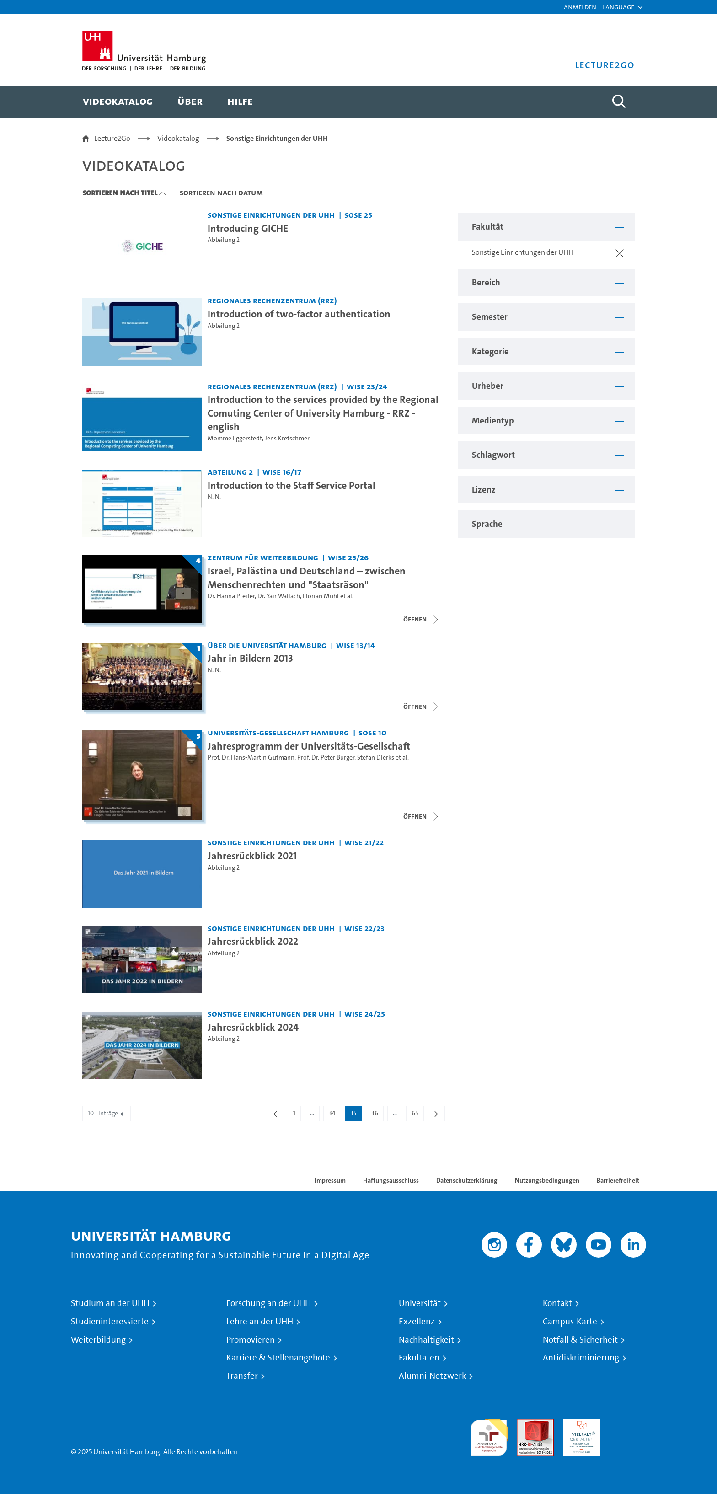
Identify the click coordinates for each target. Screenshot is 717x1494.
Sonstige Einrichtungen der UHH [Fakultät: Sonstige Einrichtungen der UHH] (271, 214)
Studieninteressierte (110, 1322)
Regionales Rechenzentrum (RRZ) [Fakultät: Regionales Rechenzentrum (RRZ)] (272, 300)
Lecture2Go (112, 138)
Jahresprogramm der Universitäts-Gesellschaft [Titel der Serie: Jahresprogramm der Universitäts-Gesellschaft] (309, 746)
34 (335, 1115)
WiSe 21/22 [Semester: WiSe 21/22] (364, 842)
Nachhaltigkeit (426, 1340)
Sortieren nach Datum (221, 192)
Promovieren (250, 1340)
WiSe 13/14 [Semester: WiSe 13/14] (355, 645)
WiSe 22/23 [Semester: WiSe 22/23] (364, 928)
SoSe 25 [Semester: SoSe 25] (358, 214)
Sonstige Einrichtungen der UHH (277, 138)
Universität (420, 1303)
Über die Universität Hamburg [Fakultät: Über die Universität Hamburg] (267, 645)
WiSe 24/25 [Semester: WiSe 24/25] (364, 1013)
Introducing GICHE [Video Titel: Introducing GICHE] (248, 228)
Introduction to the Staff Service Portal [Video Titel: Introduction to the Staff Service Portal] (291, 485)
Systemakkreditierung (627, 1424)
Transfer (242, 1376)
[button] (618, 6)
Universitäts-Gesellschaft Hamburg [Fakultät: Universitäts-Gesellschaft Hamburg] (278, 732)
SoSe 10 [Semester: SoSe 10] (372, 732)
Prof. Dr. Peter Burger (325, 757)
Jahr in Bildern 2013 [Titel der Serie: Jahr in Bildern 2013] (250, 658)
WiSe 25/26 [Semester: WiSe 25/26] (348, 557)
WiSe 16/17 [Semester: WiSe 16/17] (281, 471)
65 (417, 1115)
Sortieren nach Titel (119, 192)
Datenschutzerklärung (467, 1180)
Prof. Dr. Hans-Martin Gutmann (251, 757)
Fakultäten (419, 1358)
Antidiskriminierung (581, 1358)
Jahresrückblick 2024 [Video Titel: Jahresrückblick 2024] (253, 1027)
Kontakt (557, 1303)
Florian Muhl (321, 596)
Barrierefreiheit (618, 1180)
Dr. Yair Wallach (278, 596)
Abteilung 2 (224, 240)
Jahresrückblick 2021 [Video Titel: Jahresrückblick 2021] (252, 855)
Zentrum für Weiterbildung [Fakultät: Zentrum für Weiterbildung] (263, 557)
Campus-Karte (570, 1322)
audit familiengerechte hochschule (489, 1435)
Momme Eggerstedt (235, 438)
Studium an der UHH (110, 1303)
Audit (525, 1424)
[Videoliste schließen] (422, 619)
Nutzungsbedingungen (547, 1180)
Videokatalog (178, 138)
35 (356, 1115)
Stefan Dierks (375, 757)
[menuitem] (118, 102)
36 (377, 1115)
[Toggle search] (619, 102)
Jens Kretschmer (287, 438)
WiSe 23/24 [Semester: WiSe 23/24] (367, 386)
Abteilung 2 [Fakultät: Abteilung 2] (230, 471)
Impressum (330, 1180)
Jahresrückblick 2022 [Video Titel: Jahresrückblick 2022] (253, 941)
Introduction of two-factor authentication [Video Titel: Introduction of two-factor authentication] (299, 314)
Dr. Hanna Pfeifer (231, 596)
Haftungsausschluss (391, 1180)
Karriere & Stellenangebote (278, 1358)
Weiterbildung (98, 1340)
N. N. (214, 497)
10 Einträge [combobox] (106, 1113)
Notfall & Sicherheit (580, 1340)
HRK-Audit (579, 1424)
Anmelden (580, 6)
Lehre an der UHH (259, 1322)
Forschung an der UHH (268, 1303)
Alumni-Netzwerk (432, 1376)
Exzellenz (417, 1322)
